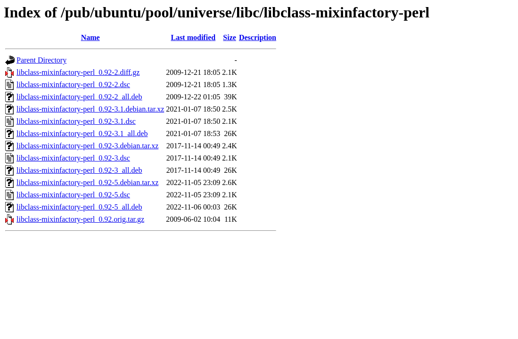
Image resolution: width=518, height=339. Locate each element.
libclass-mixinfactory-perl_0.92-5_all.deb (79, 207)
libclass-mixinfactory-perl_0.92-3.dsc (73, 158)
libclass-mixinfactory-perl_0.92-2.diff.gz (78, 72)
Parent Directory (41, 60)
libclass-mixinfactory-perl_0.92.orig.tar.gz (80, 219)
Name (90, 37)
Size (229, 37)
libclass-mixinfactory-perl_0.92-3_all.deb (79, 170)
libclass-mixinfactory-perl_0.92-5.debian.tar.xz (87, 182)
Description (257, 37)
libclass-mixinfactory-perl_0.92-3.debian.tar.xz (87, 146)
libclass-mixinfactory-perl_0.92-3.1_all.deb (82, 133)
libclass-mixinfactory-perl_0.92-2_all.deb (79, 97)
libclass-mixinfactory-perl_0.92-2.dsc (73, 85)
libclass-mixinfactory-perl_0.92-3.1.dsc (76, 121)
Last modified (193, 37)
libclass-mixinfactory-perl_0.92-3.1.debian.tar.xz (90, 109)
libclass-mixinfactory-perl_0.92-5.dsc (73, 195)
